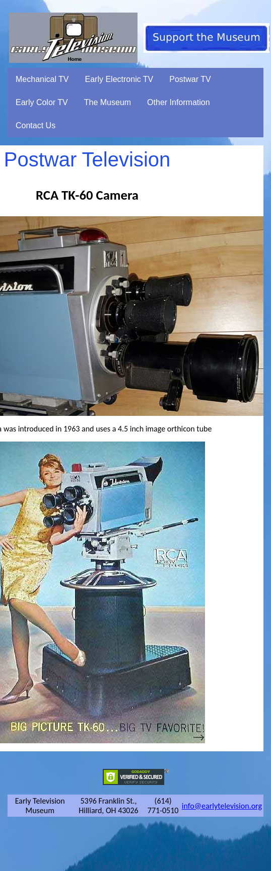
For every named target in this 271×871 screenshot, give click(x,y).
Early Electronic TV (119, 79)
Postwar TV (190, 79)
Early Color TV (42, 102)
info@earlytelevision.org (222, 806)
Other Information (178, 102)
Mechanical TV (42, 79)
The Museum (107, 102)
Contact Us (35, 125)
